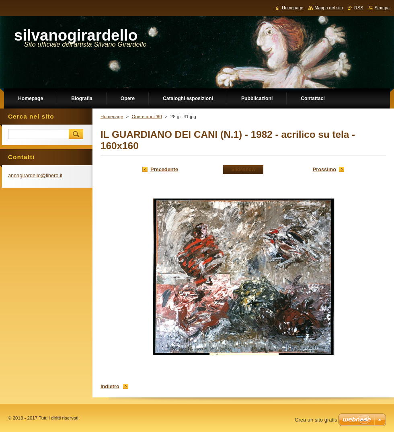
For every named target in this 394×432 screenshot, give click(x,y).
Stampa (382, 7)
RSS (358, 7)
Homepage (112, 116)
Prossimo (324, 169)
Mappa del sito (328, 7)
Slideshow (243, 169)
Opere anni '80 (146, 116)
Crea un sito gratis (316, 420)
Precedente (164, 169)
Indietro (110, 386)
